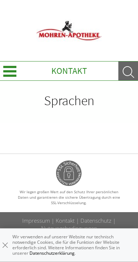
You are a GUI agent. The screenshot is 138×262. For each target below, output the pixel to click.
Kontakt (69, 70)
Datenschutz (95, 220)
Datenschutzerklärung (52, 253)
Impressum (36, 220)
